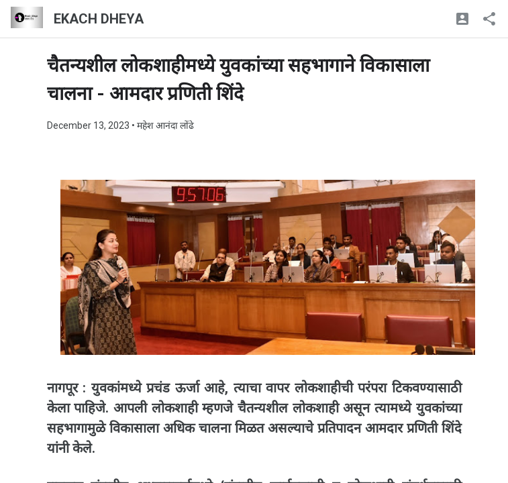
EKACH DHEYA (99, 19)
